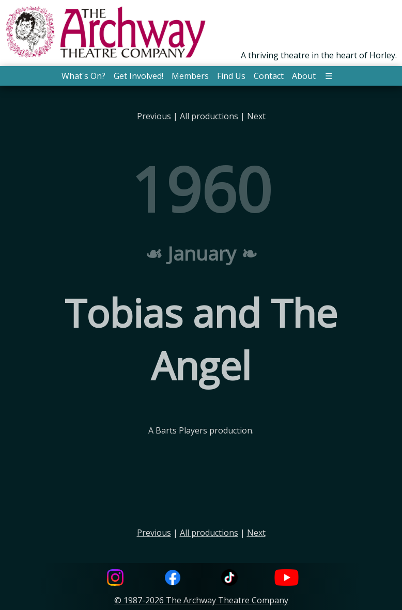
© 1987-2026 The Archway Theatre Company (201, 600)
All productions (209, 116)
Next (256, 116)
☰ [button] (328, 76)
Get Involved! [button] (138, 76)
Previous (154, 116)
